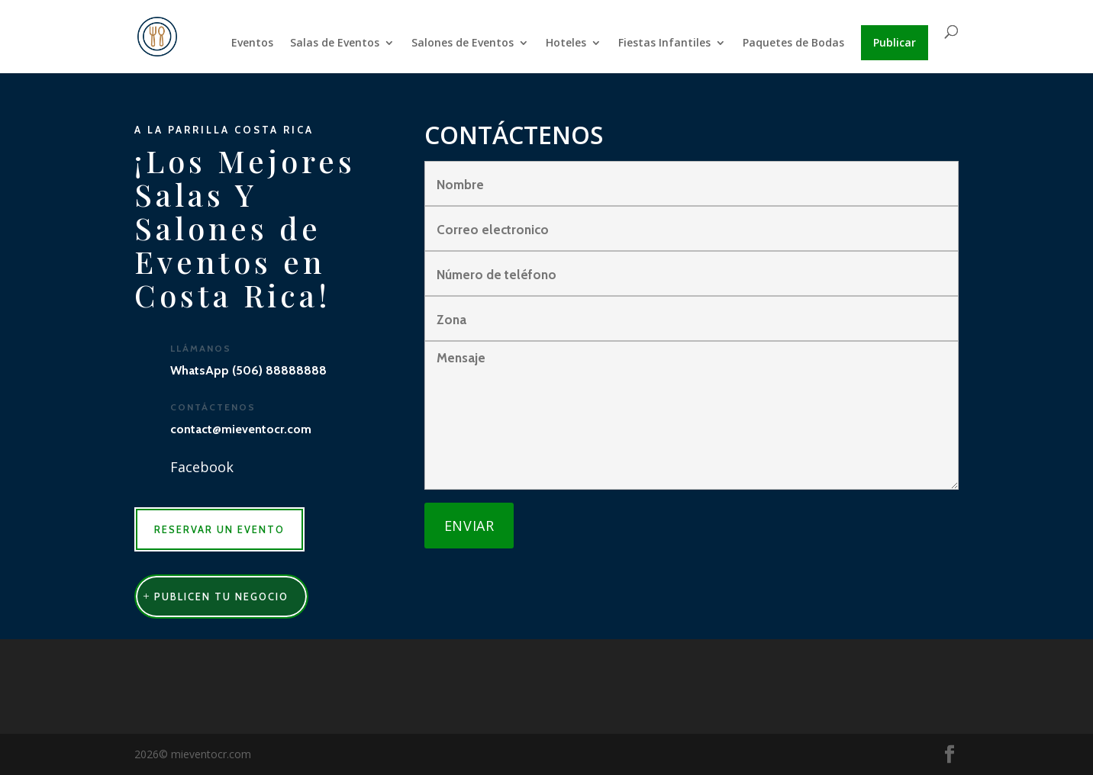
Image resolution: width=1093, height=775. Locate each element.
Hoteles (566, 43)
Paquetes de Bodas (793, 43)
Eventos (252, 43)
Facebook (202, 467)
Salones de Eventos (462, 43)
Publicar (894, 42)
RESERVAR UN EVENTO (219, 529)
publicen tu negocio (221, 596)
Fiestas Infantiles (664, 43)
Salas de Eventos (334, 43)
